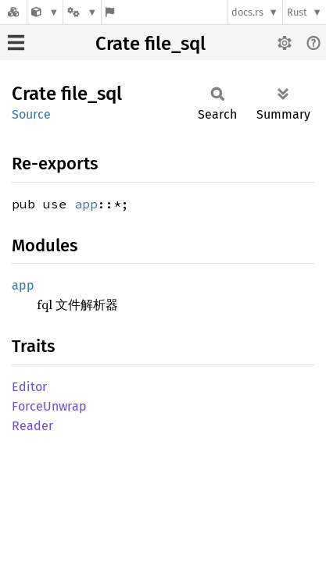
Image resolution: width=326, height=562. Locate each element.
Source (31, 114)
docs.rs (247, 12)
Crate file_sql (150, 44)
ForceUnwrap (49, 406)
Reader (32, 425)
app (86, 204)
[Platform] (82, 12)
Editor (29, 386)
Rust (297, 12)
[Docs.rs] (13, 12)
